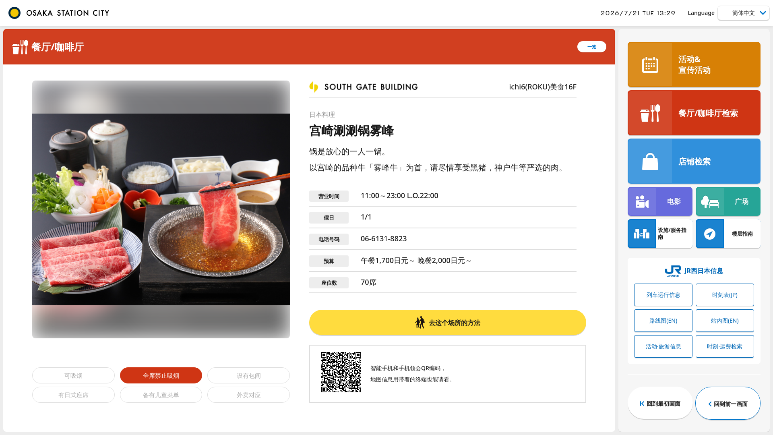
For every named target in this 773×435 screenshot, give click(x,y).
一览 (591, 47)
